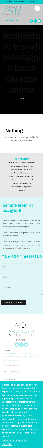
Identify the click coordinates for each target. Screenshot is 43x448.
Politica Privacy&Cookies (15, 440)
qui (19, 412)
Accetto (7, 444)
